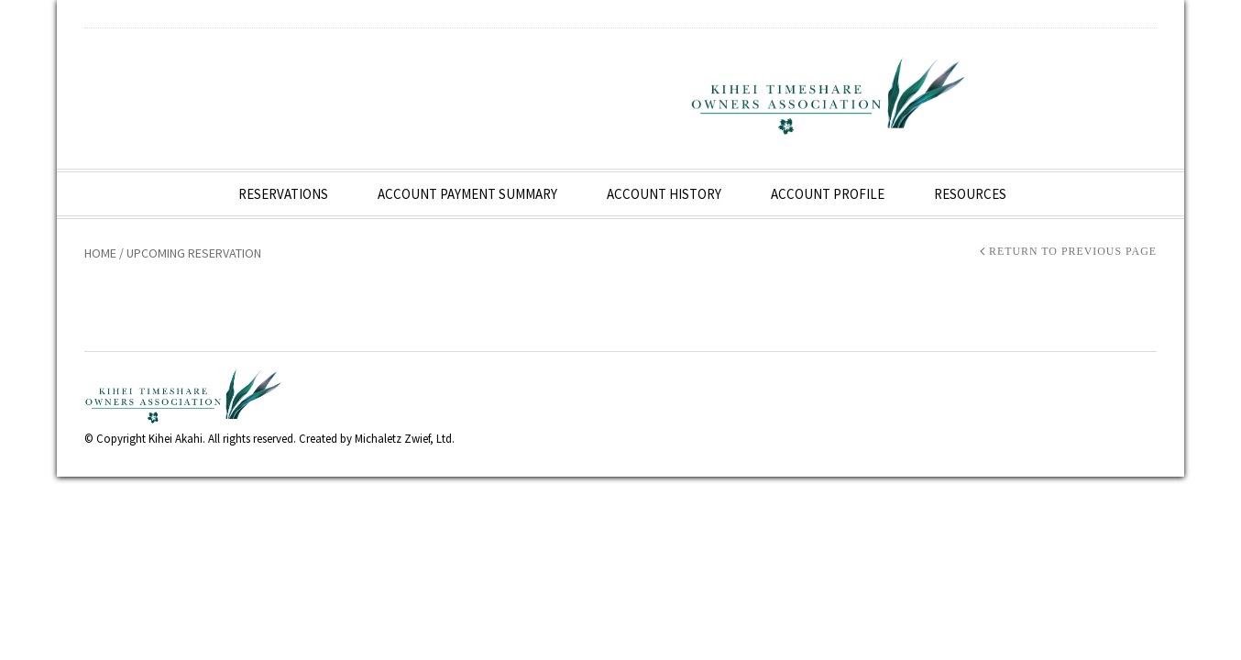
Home (100, 253)
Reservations (283, 194)
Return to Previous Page (1073, 252)
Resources (970, 194)
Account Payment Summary (467, 194)
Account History (664, 194)
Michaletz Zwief (392, 438)
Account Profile (827, 194)
